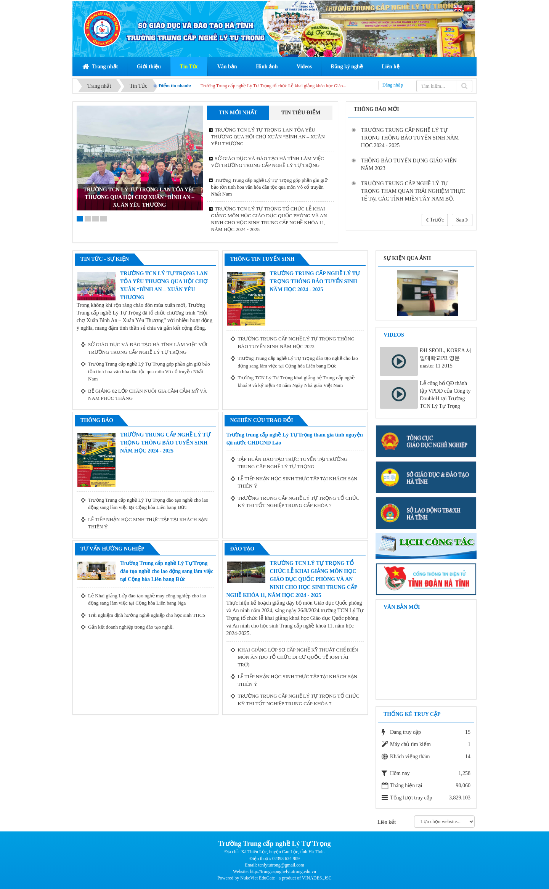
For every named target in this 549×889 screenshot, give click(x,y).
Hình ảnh (267, 66)
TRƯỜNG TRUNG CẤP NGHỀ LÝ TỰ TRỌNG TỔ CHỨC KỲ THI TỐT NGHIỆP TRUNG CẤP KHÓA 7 (299, 502)
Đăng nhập (392, 85)
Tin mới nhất (238, 113)
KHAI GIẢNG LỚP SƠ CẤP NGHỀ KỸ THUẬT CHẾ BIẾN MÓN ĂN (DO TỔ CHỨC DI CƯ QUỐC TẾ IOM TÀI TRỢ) (298, 657)
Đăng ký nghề (347, 66)
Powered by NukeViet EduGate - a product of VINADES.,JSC (274, 878)
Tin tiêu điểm (301, 113)
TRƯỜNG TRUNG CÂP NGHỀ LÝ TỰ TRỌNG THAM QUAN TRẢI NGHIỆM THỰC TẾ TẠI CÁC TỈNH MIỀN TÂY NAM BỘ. (413, 191)
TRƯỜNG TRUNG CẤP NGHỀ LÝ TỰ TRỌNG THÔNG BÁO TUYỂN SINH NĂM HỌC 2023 (296, 342)
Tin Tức (189, 66)
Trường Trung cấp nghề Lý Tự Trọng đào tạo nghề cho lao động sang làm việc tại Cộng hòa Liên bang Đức (298, 362)
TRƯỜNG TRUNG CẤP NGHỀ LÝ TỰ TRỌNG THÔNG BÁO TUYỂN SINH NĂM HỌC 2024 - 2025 (410, 137)
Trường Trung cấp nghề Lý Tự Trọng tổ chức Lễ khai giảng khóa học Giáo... (273, 85)
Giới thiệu (149, 66)
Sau (462, 220)
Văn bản (227, 66)
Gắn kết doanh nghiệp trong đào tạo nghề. (130, 627)
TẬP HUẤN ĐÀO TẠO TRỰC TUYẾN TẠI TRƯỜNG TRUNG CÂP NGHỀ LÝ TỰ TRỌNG (293, 463)
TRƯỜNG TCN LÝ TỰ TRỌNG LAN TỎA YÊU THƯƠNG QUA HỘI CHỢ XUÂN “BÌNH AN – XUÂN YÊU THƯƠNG (139, 197)
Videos (304, 66)
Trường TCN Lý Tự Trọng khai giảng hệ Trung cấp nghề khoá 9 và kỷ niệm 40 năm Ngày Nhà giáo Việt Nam (296, 381)
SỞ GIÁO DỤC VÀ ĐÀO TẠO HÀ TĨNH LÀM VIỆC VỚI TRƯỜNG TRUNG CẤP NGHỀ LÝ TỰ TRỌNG (267, 162)
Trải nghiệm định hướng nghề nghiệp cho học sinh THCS (146, 615)
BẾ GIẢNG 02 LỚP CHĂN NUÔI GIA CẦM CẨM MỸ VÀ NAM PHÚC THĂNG (147, 394)
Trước (435, 220)
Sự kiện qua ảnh (407, 258)
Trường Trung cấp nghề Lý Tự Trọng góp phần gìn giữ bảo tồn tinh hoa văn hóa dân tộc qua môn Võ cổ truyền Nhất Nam (269, 187)
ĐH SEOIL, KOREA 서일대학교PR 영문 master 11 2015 (445, 358)
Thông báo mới (376, 109)
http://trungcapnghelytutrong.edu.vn (283, 871)
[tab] (238, 113)
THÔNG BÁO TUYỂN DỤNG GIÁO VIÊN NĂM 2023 (409, 164)
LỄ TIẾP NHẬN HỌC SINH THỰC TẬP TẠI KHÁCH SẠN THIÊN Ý (148, 523)
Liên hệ (391, 66)
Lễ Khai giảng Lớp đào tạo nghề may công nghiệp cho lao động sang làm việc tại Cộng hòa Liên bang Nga (147, 599)
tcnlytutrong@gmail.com (281, 865)
